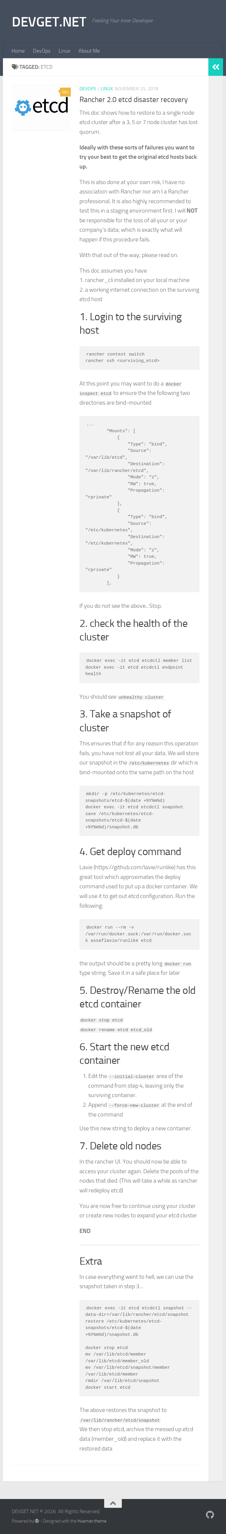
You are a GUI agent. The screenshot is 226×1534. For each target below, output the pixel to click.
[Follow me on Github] (210, 1515)
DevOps (41, 51)
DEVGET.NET (49, 21)
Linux (64, 51)
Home (18, 51)
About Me (89, 51)
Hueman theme (92, 1521)
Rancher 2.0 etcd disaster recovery (133, 99)
